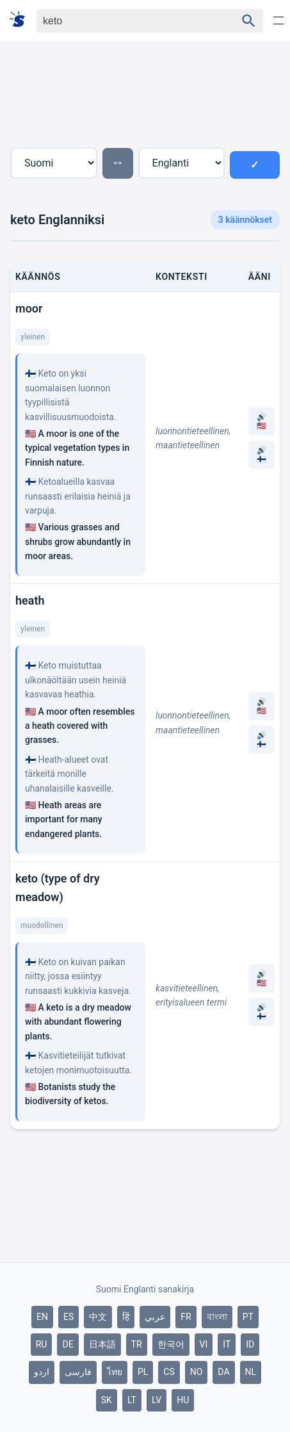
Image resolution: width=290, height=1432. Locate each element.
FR (186, 1317)
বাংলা (217, 1317)
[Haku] (124, 21)
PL (143, 1372)
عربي (155, 1317)
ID (250, 1344)
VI (204, 1344)
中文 (98, 1317)
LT (131, 1400)
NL (251, 1372)
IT (226, 1344)
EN (42, 1317)
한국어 (170, 1344)
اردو (41, 1372)
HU (183, 1400)
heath (30, 600)
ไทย (114, 1372)
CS (168, 1372)
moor (29, 308)
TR (136, 1344)
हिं (125, 1317)
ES (68, 1317)
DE (67, 1344)
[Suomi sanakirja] (21, 20)
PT (248, 1317)
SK (106, 1400)
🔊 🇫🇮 (261, 455)
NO (196, 1372)
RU (41, 1344)
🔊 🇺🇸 (261, 421)
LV (156, 1400)
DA (223, 1372)
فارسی (78, 1372)
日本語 (102, 1344)
